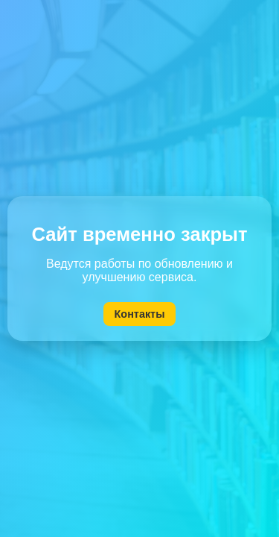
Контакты (140, 314)
